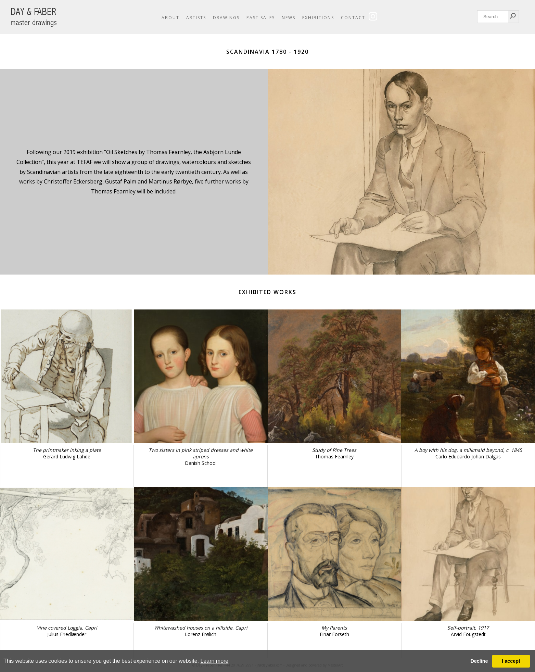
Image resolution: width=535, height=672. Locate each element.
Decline (479, 661)
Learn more (214, 661)
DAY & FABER (34, 16)
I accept (511, 661)
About (170, 18)
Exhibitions (318, 18)
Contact (353, 18)
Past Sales (260, 18)
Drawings (226, 18)
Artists (196, 18)
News (288, 18)
